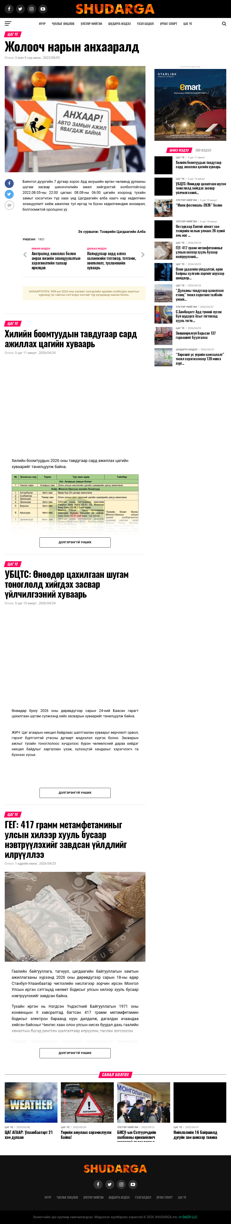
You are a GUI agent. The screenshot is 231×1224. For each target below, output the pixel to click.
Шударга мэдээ (119, 23)
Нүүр (42, 23)
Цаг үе (187, 23)
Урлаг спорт (168, 23)
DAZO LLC (187, 1217)
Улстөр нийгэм (91, 23)
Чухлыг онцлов (63, 23)
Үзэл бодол (145, 23)
